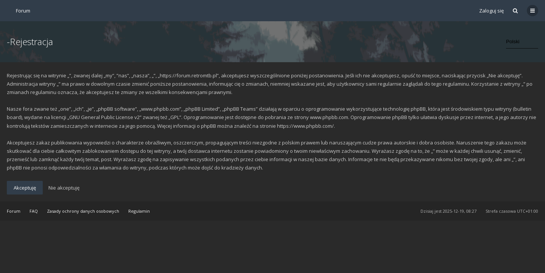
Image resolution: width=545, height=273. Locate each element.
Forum (13, 211)
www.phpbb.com (329, 117)
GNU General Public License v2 (104, 117)
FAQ (34, 211)
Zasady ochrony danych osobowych (83, 211)
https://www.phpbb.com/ (305, 125)
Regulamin (139, 211)
